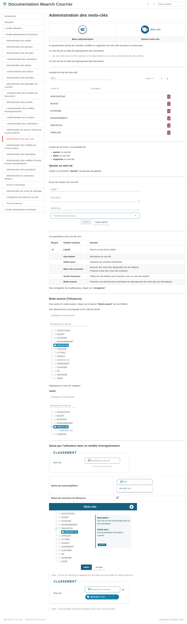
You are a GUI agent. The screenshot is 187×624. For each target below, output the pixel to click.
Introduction (10, 16)
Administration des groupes (19, 46)
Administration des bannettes (19, 77)
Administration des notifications (21, 123)
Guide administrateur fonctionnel (21, 34)
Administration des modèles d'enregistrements (20, 110)
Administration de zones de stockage (23, 191)
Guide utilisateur (13, 28)
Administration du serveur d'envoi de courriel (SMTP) (23, 131)
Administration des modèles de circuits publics (20, 146)
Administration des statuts (18, 65)
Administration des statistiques (20, 154)
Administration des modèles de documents (21, 94)
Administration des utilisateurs (21, 59)
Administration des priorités (19, 102)
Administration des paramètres (20, 169)
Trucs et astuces (13, 203)
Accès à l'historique (15, 185)
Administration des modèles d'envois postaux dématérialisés (23, 162)
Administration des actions (19, 71)
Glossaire (9, 22)
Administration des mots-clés (19, 139)
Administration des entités (18, 40)
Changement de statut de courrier (22, 197)
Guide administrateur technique (20, 209)
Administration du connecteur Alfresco (19, 177)
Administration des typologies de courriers (21, 85)
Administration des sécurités (19, 53)
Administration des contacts (20, 117)
